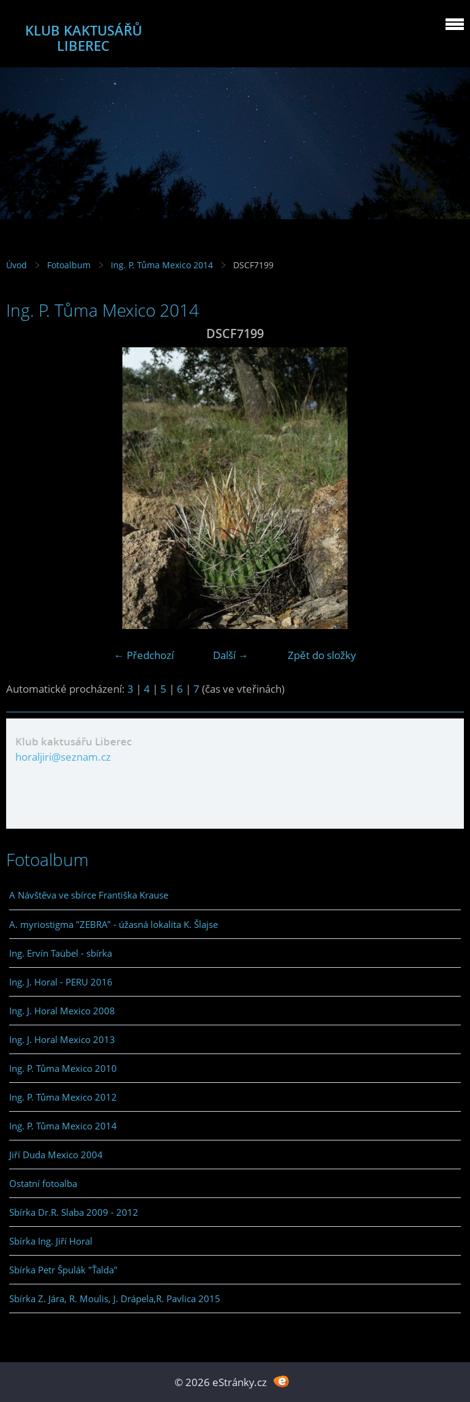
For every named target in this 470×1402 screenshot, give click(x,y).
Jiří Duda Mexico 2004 (56, 1154)
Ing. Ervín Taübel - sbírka (60, 953)
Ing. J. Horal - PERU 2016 (61, 982)
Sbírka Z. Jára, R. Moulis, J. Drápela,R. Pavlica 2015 (114, 1298)
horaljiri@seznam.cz (63, 757)
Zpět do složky (322, 655)
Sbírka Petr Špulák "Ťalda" (63, 1270)
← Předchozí (144, 655)
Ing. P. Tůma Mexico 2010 (63, 1068)
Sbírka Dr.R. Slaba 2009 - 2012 (73, 1212)
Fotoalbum (69, 265)
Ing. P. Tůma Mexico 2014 (162, 265)
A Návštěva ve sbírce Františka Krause (88, 895)
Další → (230, 655)
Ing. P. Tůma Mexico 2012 (63, 1097)
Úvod (16, 265)
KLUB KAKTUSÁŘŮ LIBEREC (83, 38)
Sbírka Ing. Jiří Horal (50, 1241)
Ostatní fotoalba (43, 1183)
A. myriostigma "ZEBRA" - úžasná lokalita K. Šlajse (113, 924)
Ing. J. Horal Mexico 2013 (62, 1039)
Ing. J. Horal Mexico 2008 (62, 1010)
